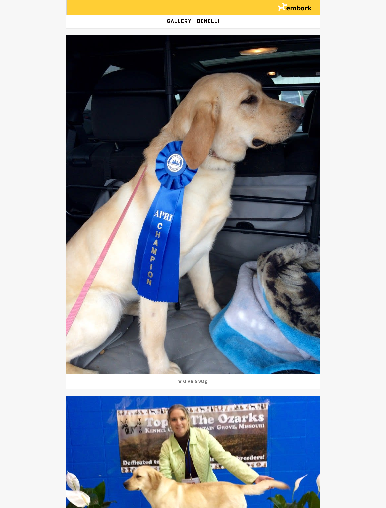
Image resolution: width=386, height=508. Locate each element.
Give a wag (193, 381)
